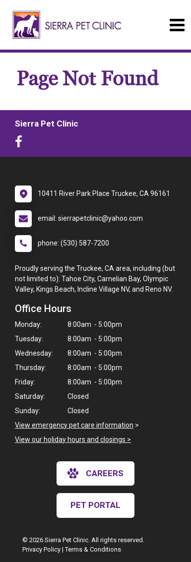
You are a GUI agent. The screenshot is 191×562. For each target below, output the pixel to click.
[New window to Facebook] (21, 144)
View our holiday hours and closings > (73, 439)
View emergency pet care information (74, 425)
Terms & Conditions (93, 549)
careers (95, 473)
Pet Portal (95, 505)
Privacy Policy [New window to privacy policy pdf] (41, 549)
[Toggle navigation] (177, 25)
